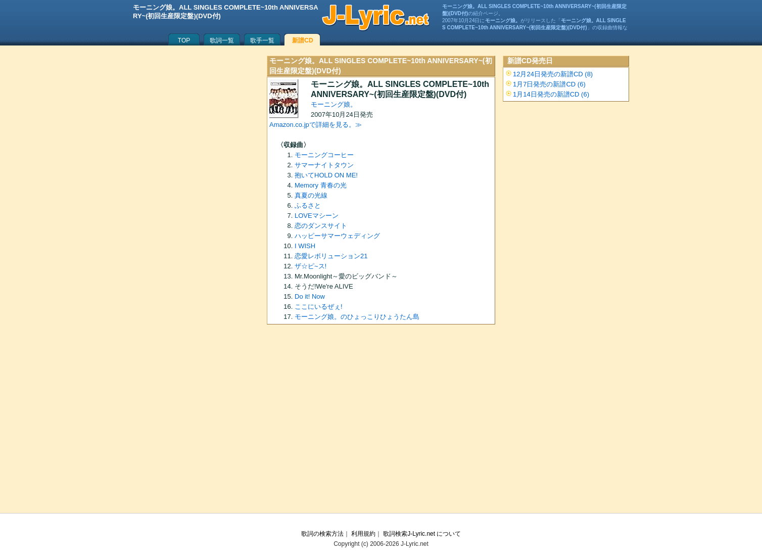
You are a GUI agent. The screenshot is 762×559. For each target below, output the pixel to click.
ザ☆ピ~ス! (310, 266)
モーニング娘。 (334, 104)
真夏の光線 (311, 195)
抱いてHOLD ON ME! (326, 175)
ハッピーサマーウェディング (337, 236)
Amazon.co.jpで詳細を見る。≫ (315, 124)
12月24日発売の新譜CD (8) (553, 74)
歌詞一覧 (222, 40)
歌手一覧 (262, 40)
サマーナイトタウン (324, 165)
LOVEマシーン (317, 215)
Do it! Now (310, 296)
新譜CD (302, 40)
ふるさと (308, 205)
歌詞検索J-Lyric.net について (422, 533)
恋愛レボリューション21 (331, 256)
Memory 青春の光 (321, 185)
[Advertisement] (381, 422)
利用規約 (363, 533)
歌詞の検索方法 (322, 533)
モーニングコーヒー (324, 155)
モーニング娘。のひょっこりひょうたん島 (357, 316)
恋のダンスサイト (321, 225)
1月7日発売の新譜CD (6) (549, 84)
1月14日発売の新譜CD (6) (551, 94)
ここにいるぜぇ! (319, 306)
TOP (184, 40)
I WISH (305, 246)
